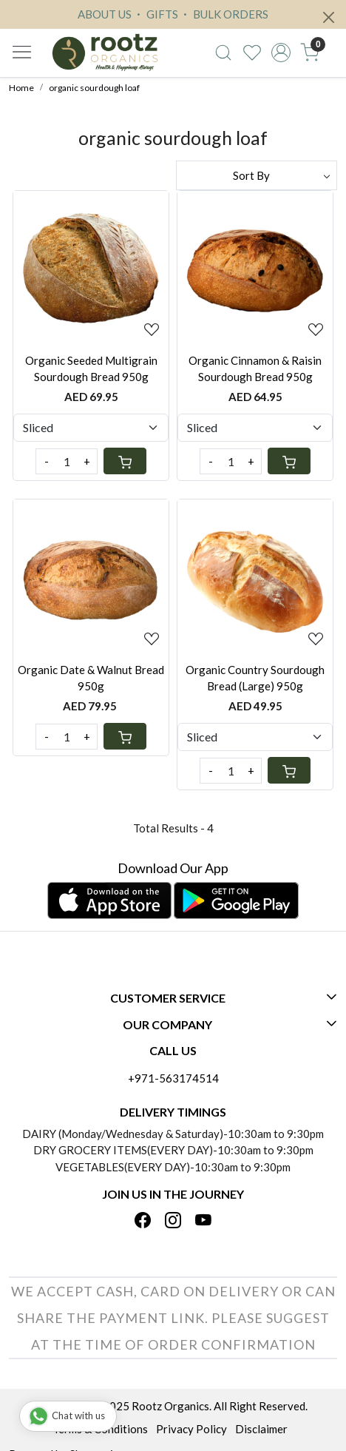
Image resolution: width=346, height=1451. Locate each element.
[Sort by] (256, 175)
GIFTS (155, 14)
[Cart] (125, 461)
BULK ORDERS (224, 14)
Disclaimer (261, 1428)
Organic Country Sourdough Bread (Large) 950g (255, 678)
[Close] (328, 17)
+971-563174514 (173, 1078)
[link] (223, 52)
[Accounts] (281, 52)
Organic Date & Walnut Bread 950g (91, 678)
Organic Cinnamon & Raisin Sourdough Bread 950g (255, 369)
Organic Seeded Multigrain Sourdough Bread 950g (91, 369)
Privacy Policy (191, 1428)
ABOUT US (105, 14)
